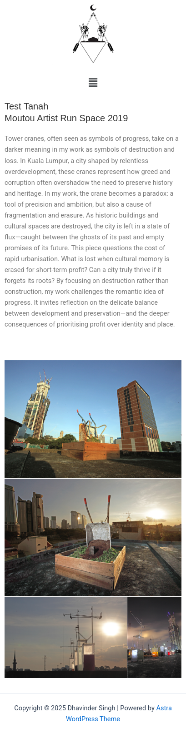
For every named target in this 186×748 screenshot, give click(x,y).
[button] (93, 82)
